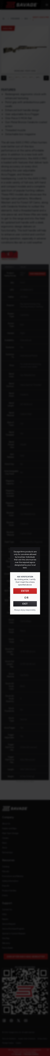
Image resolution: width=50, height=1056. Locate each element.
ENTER (25, 591)
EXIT (25, 604)
